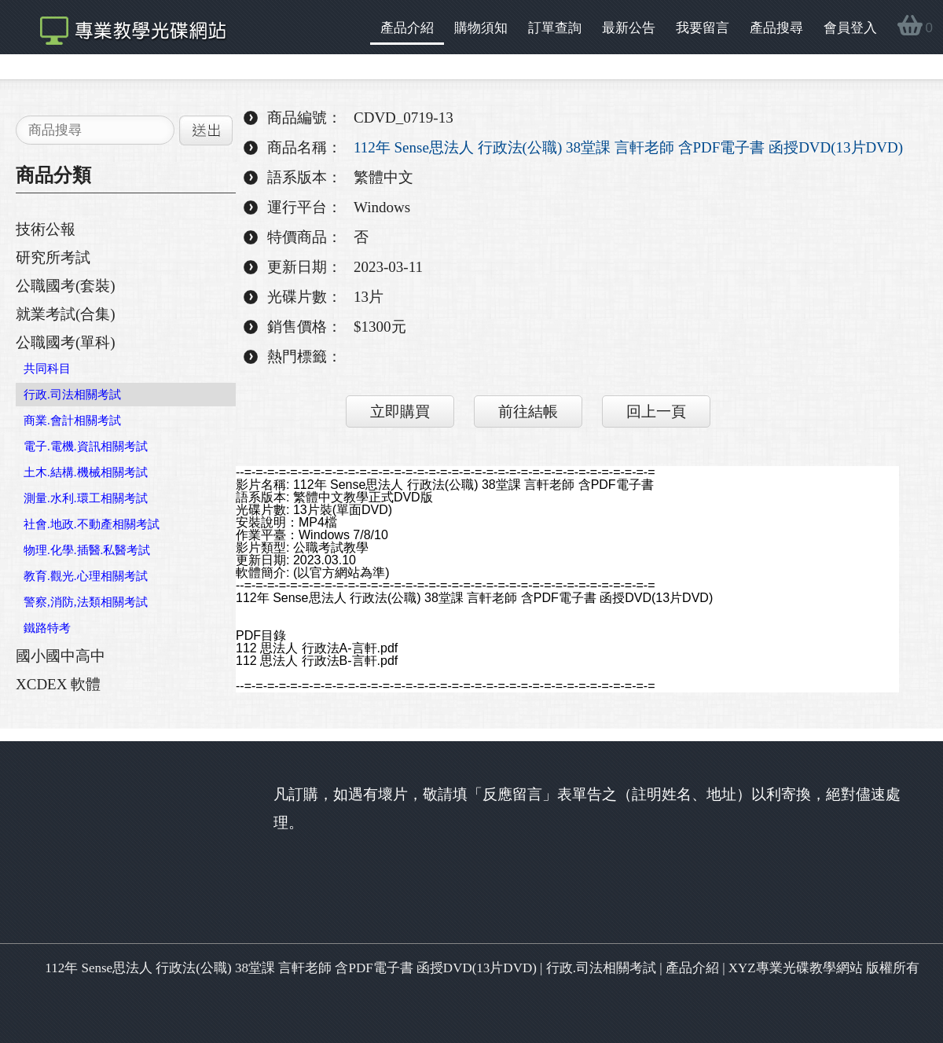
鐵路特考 (47, 628)
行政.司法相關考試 (72, 394)
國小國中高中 (60, 656)
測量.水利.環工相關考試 (86, 498)
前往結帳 (528, 411)
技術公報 (45, 229)
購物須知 (481, 27)
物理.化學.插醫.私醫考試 (87, 550)
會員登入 (850, 27)
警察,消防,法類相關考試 (86, 602)
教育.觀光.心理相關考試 (86, 576)
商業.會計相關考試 (72, 420)
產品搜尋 (776, 27)
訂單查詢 (555, 27)
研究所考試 (53, 257)
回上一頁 (656, 411)
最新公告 (628, 27)
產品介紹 (407, 27)
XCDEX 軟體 (58, 684)
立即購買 (400, 411)
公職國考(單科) (66, 342)
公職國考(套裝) (66, 285)
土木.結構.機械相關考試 (86, 472)
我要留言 (702, 27)
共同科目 (47, 368)
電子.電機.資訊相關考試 (86, 446)
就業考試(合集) (66, 314)
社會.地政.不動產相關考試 (92, 524)
